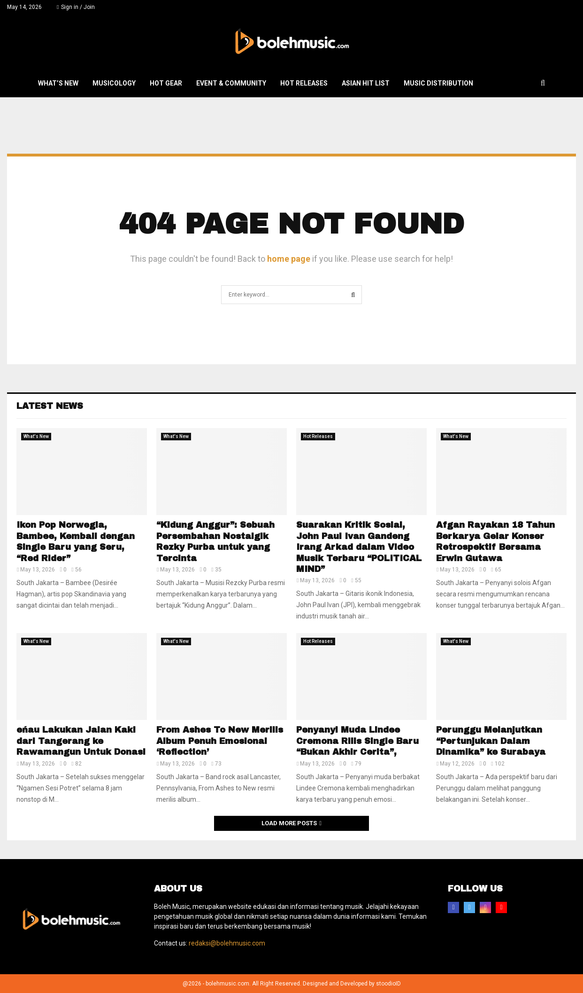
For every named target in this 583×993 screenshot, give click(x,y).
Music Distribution (438, 83)
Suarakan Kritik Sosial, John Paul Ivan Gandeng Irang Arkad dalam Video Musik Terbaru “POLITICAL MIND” (359, 547)
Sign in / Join (76, 7)
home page (288, 259)
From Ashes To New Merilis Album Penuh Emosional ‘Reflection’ (219, 741)
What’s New (58, 83)
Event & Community (231, 83)
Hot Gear (166, 83)
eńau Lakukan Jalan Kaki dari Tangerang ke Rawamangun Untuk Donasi (81, 741)
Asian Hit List (366, 83)
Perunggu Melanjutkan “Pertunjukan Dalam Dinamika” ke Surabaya (490, 741)
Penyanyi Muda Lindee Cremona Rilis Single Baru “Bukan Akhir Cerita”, (357, 741)
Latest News (49, 406)
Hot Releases (304, 83)
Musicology (114, 83)
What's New (36, 436)
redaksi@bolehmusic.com (227, 943)
